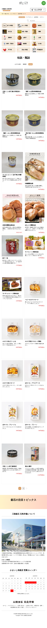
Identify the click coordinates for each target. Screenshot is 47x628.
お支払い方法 (29, 614)
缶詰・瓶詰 (25, 31)
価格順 (24, 64)
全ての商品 (10, 25)
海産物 (39, 25)
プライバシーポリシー (31, 615)
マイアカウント (29, 17)
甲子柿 (10, 49)
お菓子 (25, 37)
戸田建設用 (40, 49)
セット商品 (25, 25)
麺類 (39, 31)
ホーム (4, 614)
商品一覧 (7, 13)
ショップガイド (13, 13)
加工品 (10, 31)
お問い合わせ (21, 614)
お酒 (39, 37)
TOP (3, 13)
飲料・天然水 (9, 43)
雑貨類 (25, 43)
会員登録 (36, 17)
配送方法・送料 (38, 614)
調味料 (10, 37)
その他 (39, 43)
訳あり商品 (25, 49)
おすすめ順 (18, 64)
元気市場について (22, 13)
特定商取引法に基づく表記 (17, 615)
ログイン (42, 17)
